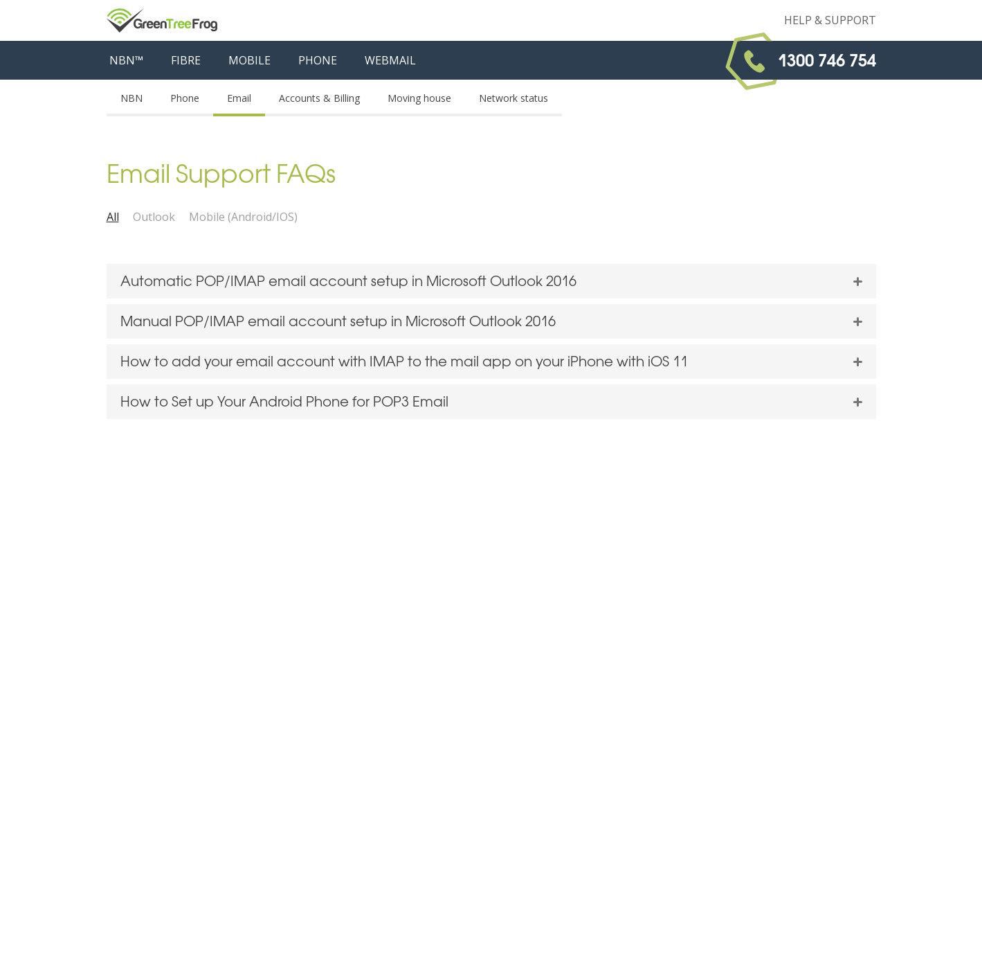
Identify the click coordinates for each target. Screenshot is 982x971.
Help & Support (830, 20)
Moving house (419, 98)
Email (239, 98)
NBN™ (126, 60)
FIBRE (186, 60)
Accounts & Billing (319, 98)
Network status (513, 98)
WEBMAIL (390, 60)
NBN (131, 98)
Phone (184, 98)
